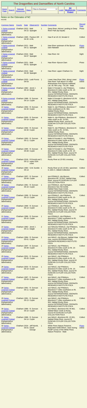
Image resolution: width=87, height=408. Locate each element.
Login (61, 10)
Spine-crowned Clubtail (8, 108)
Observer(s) (34, 25)
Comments (81, 10)
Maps (28, 10)
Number (44, 25)
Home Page (4, 10)
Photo (81, 46)
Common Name (7, 25)
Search (11, 10)
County (19, 25)
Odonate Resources (20, 10)
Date (26, 25)
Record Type (82, 25)
